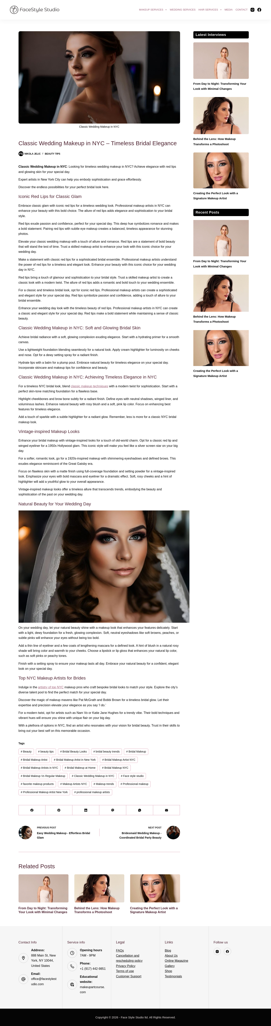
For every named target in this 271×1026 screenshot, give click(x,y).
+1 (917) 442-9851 (93, 968)
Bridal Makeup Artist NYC (118, 759)
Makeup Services (153, 9)
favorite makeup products (37, 784)
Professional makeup (134, 784)
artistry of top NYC (51, 687)
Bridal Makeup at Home (80, 767)
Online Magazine (176, 960)
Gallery (170, 966)
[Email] (166, 810)
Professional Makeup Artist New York (44, 792)
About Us (171, 955)
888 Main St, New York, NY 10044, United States (43, 960)
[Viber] (112, 810)
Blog (168, 950)
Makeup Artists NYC (73, 784)
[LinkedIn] (85, 810)
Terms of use (125, 971)
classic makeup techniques (89, 386)
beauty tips (45, 751)
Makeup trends (104, 784)
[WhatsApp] (139, 810)
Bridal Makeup (136, 751)
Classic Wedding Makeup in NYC (93, 776)
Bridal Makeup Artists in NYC (39, 767)
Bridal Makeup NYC (115, 767)
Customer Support (128, 976)
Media (229, 9)
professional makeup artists (92, 792)
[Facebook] (259, 10)
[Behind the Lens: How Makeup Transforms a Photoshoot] (99, 888)
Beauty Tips (52, 153)
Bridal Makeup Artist (34, 759)
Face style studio (132, 776)
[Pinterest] (58, 810)
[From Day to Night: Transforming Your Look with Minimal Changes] (43, 888)
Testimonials (173, 976)
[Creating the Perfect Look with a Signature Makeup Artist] (155, 888)
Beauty (26, 751)
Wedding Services (182, 9)
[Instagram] (252, 10)
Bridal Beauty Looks (73, 751)
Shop (168, 971)
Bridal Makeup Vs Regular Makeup (43, 776)
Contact (241, 9)
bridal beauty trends (106, 751)
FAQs (120, 950)
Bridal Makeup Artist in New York (75, 759)
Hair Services (210, 9)
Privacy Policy (126, 966)
